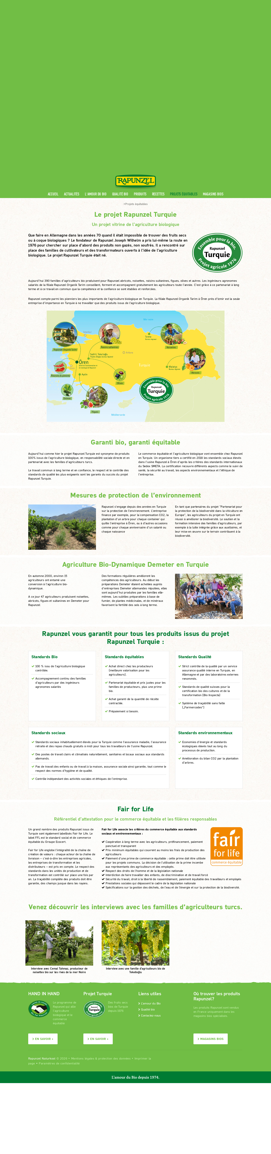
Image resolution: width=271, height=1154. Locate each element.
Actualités (71, 81)
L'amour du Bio (96, 81)
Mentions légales (82, 945)
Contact (211, 3)
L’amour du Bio (149, 890)
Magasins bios (213, 81)
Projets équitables (183, 81)
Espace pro (171, 3)
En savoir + (42, 925)
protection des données (114, 945)
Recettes (158, 81)
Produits (140, 81)
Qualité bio (120, 81)
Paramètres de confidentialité (59, 950)
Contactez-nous (149, 902)
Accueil (53, 81)
